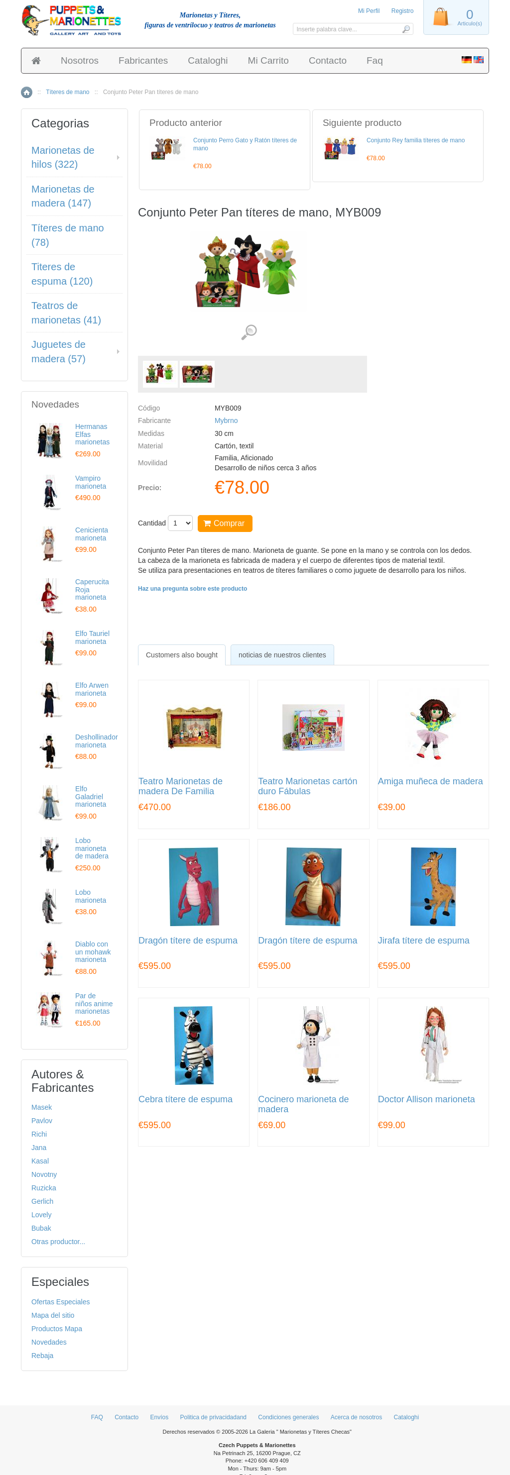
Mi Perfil (369, 10)
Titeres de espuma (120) (62, 274)
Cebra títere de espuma (185, 1099)
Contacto (328, 60)
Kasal (40, 1161)
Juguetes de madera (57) (58, 351)
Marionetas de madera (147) (63, 196)
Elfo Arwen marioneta (92, 689)
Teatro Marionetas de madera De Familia (180, 786)
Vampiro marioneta (90, 482)
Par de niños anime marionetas (94, 1003)
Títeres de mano (67, 92)
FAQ (97, 1417)
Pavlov (41, 1121)
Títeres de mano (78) (67, 235)
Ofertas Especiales (60, 1302)
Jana (38, 1148)
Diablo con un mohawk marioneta (93, 951)
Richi (39, 1134)
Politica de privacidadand (213, 1417)
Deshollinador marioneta (96, 740)
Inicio (26, 92)
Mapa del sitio (52, 1315)
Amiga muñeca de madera (430, 781)
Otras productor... (58, 1242)
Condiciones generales (288, 1417)
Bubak (41, 1228)
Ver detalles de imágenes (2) (248, 332)
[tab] (182, 654)
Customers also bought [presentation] (182, 655)
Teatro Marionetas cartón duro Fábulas (307, 786)
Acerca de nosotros (356, 1417)
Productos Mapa (56, 1329)
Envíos (159, 1417)
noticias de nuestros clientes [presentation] (282, 655)
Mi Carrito (268, 60)
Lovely (41, 1215)
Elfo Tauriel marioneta (92, 637)
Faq (375, 60)
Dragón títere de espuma (188, 941)
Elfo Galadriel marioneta (90, 796)
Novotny (44, 1174)
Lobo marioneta (90, 896)
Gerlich (42, 1201)
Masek (41, 1107)
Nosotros (80, 60)
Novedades (49, 1342)
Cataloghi (208, 60)
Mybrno (226, 420)
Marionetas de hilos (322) (63, 157)
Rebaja (42, 1356)
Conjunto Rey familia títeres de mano (416, 140)
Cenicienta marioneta (91, 533)
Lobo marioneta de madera (92, 848)
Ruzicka (43, 1188)
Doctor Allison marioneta (426, 1099)
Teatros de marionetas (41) (66, 312)
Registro (402, 10)
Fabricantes (143, 60)
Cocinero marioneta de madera (303, 1104)
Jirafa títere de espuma (424, 941)
